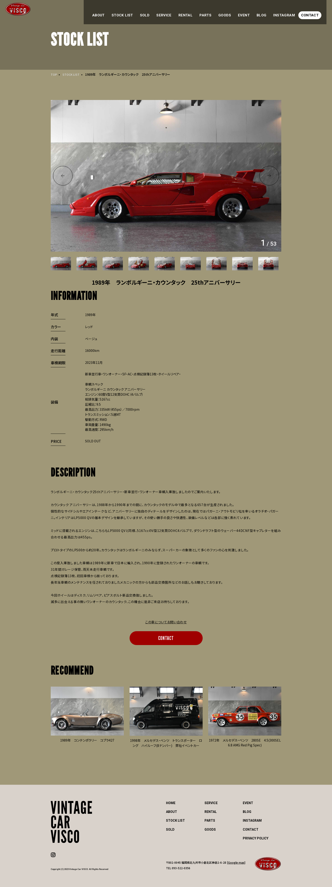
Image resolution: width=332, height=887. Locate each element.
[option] (166, 175)
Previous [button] (63, 176)
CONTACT (313, 11)
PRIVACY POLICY (255, 838)
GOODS (234, 11)
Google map (236, 862)
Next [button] (269, 176)
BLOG (268, 11)
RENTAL (198, 11)
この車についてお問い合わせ (166, 622)
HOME (170, 803)
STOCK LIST (140, 11)
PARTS (216, 11)
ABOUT (119, 11)
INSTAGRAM (289, 11)
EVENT (252, 11)
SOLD (161, 11)
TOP (54, 74)
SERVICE (178, 11)
